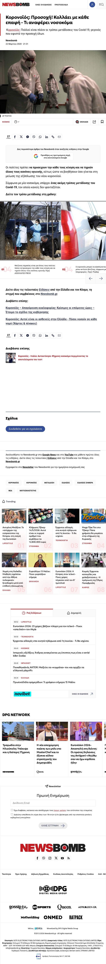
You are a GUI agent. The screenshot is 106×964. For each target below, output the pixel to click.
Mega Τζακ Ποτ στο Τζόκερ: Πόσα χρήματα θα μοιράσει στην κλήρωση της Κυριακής (92, 533)
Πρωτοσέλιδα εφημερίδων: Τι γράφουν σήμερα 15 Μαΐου (44, 682)
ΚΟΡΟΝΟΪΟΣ (31, 483)
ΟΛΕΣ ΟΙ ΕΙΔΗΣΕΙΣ (43, 5)
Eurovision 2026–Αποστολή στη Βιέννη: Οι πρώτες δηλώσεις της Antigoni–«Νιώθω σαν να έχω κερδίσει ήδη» (84, 753)
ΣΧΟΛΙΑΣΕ (82, 121)
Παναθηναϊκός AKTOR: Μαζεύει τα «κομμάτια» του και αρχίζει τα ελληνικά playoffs (48, 669)
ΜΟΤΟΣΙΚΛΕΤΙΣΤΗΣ (28, 491)
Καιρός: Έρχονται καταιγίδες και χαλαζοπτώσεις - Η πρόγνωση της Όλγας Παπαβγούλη (92, 577)
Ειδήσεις (44, 289)
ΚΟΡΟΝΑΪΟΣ (14, 483)
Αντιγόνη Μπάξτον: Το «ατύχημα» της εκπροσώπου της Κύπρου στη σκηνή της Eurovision (13, 533)
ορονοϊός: (14, 30)
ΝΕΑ (10, 491)
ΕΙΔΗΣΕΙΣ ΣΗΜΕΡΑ (85, 483)
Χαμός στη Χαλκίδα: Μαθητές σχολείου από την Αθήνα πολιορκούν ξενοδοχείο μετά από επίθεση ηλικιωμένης (13, 578)
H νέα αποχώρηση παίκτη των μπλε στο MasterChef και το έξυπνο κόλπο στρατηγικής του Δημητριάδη (49, 753)
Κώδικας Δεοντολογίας (63, 874)
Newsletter (28, 467)
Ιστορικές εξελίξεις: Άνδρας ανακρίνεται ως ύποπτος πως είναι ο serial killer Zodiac (51, 654)
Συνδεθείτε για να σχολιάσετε (25, 428)
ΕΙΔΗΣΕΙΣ (66, 483)
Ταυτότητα (6, 874)
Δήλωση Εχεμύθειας (40, 874)
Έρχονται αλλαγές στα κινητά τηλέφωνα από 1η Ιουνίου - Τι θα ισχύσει (66, 531)
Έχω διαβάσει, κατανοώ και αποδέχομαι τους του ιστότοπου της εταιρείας (53, 810)
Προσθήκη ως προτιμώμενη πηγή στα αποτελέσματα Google (52, 156)
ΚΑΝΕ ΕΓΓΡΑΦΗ (53, 826)
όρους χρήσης (60, 810)
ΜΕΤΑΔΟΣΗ (49, 483)
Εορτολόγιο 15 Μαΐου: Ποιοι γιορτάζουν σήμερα (39, 574)
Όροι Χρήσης (21, 874)
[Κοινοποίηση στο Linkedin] (46, 137)
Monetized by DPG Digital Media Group (62, 928)
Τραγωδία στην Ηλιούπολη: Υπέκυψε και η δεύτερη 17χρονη (16, 748)
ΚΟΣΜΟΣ (6, 122)
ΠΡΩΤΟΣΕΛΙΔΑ (61, 5)
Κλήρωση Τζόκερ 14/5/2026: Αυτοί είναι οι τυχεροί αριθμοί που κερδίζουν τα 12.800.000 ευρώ (37, 534)
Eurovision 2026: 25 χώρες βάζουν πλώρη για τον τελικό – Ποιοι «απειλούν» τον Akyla (47, 628)
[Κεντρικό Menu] (101, 4)
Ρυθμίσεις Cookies (86, 874)
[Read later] (102, 122)
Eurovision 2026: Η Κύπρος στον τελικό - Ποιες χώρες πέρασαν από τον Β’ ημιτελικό (66, 577)
